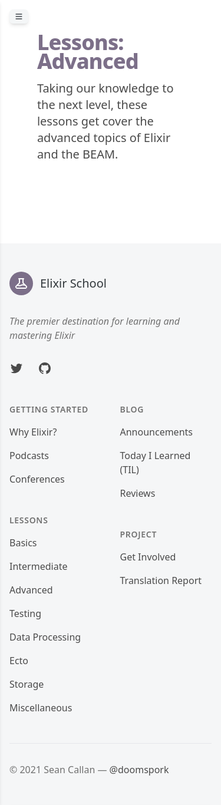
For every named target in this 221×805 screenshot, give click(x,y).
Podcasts (29, 455)
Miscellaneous (40, 707)
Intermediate (38, 566)
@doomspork (139, 769)
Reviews (138, 493)
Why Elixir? (33, 431)
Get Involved (148, 556)
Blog (132, 409)
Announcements (156, 431)
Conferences (37, 479)
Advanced (31, 589)
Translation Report (161, 580)
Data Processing (45, 637)
